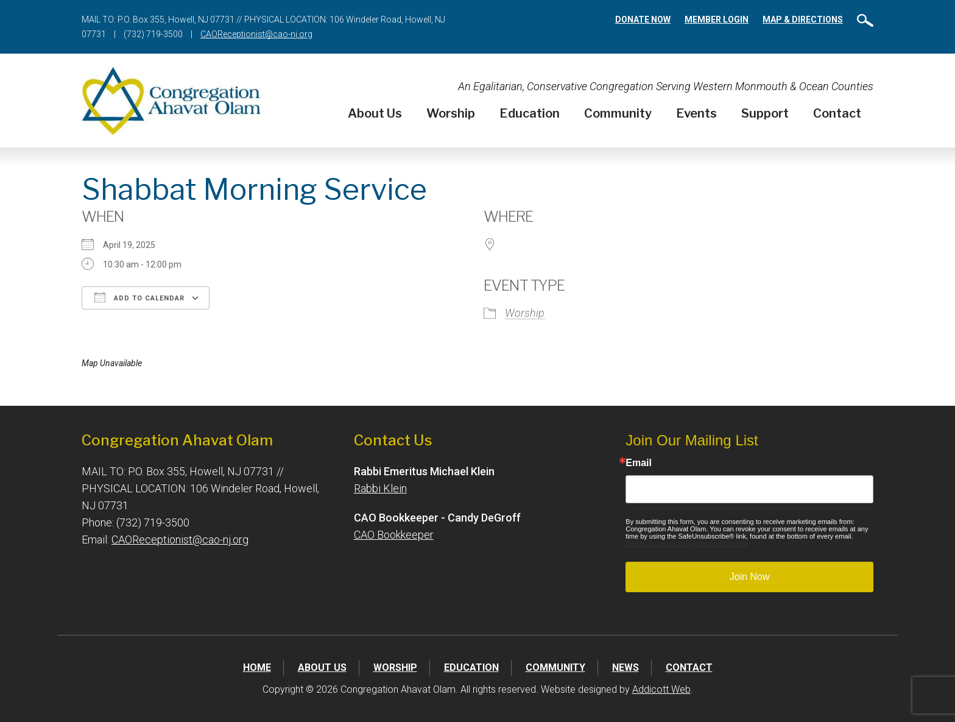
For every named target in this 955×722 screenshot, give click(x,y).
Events (696, 113)
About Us (375, 113)
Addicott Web (661, 689)
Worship (450, 113)
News (625, 667)
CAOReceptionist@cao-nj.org (256, 34)
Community (618, 113)
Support (765, 113)
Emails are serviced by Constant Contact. (687, 543)
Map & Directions (803, 19)
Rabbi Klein (380, 488)
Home (257, 667)
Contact (837, 113)
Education (529, 113)
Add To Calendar (139, 297)
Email (639, 463)
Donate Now (643, 19)
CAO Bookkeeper (394, 534)
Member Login (717, 19)
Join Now (750, 577)
